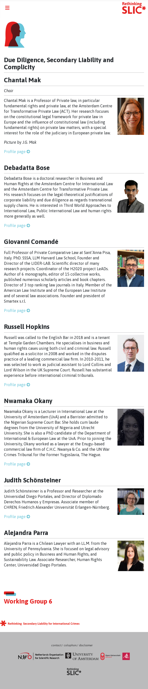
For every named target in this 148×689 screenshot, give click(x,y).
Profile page (15, 151)
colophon (70, 645)
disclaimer (86, 645)
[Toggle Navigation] (7, 8)
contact (56, 645)
